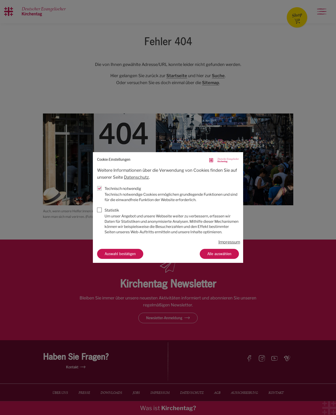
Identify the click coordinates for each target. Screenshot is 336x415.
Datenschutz (136, 177)
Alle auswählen (219, 253)
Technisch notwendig (123, 188)
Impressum (229, 242)
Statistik (112, 210)
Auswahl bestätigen (120, 253)
